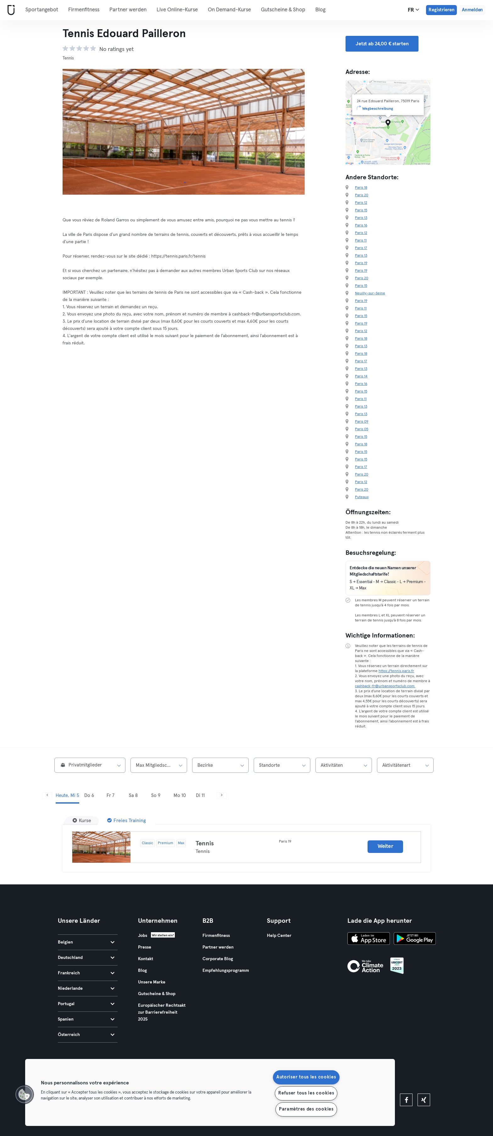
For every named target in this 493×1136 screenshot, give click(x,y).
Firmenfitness (83, 10)
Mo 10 (180, 795)
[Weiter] (222, 795)
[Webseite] (9, 10)
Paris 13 (361, 218)
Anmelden (472, 10)
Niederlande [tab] (86, 988)
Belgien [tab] (86, 942)
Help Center (279, 935)
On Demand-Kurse (229, 10)
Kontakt (145, 959)
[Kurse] (82, 820)
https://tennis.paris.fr (396, 671)
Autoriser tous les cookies (306, 1077)
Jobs (142, 935)
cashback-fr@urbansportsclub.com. (385, 686)
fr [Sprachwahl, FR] (413, 10)
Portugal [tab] (86, 1004)
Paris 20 (361, 195)
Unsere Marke (151, 982)
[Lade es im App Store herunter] (368, 939)
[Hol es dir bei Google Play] (415, 939)
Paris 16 (361, 225)
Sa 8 (133, 795)
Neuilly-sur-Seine (370, 293)
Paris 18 (361, 188)
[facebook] (406, 1100)
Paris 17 (361, 248)
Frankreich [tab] (86, 973)
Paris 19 (361, 263)
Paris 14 (361, 376)
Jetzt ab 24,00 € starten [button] (382, 43)
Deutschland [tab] (86, 957)
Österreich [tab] (86, 1035)
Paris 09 (361, 422)
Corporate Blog (217, 959)
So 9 (155, 795)
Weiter (385, 846)
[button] (24, 1094)
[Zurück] (47, 795)
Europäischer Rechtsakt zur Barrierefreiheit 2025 (162, 1012)
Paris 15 (361, 210)
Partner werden (128, 10)
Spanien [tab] (86, 1019)
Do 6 (89, 795)
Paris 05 (361, 429)
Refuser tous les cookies (306, 1093)
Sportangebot (41, 10)
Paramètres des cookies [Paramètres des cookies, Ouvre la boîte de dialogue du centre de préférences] (306, 1109)
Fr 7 (110, 795)
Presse (144, 947)
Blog (320, 10)
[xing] (424, 1100)
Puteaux (361, 497)
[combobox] (89, 765)
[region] (210, 1092)
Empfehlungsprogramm (225, 970)
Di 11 (200, 795)
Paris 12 (361, 203)
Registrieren (441, 10)
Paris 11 (361, 240)
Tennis (205, 843)
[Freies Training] (126, 820)
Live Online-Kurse (177, 10)
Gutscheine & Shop (283, 10)
